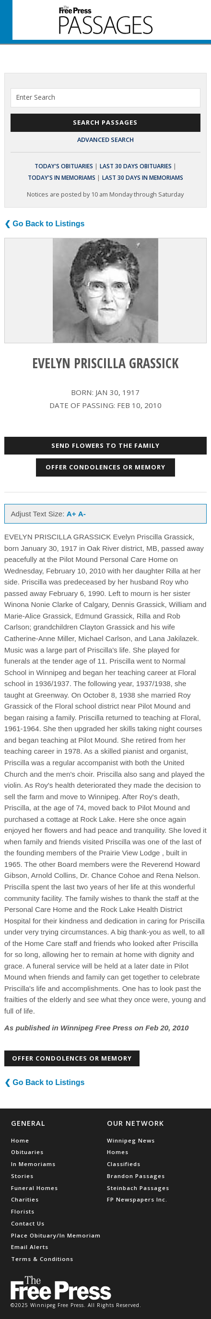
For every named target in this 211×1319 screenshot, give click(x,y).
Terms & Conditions (42, 1258)
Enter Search (35, 97)
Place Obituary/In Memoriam (56, 1235)
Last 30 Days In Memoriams (142, 178)
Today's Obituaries (64, 166)
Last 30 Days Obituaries (136, 166)
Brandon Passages (136, 1175)
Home (20, 1140)
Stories (22, 1175)
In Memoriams (33, 1163)
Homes (118, 1152)
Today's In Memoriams (61, 178)
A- (82, 514)
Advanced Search (105, 139)
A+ (71, 514)
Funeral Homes (34, 1187)
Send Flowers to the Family (105, 445)
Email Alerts (29, 1246)
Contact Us (28, 1223)
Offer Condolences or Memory (105, 467)
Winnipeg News (131, 1140)
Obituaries (27, 1152)
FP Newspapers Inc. (137, 1199)
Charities (25, 1199)
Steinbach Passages (138, 1187)
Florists (23, 1211)
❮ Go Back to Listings (44, 224)
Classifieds (124, 1163)
